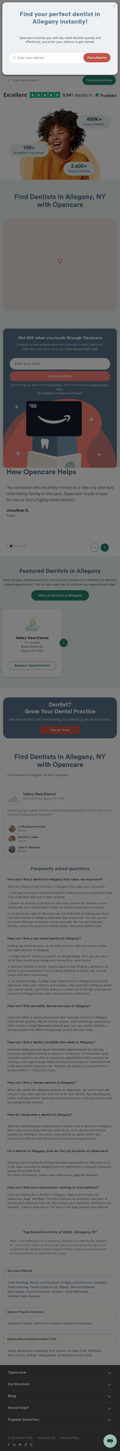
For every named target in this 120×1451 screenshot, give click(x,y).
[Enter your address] (49, 58)
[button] (96, 57)
